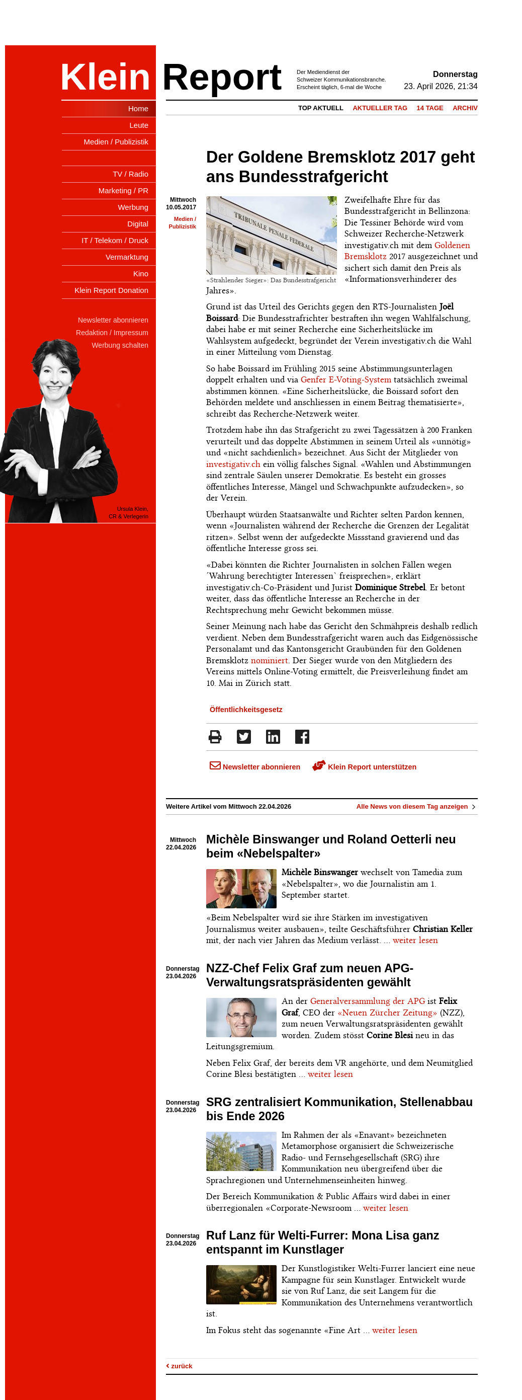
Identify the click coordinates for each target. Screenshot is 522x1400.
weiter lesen (415, 940)
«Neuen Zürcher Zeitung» (387, 1012)
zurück (179, 1366)
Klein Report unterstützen (364, 767)
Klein (105, 77)
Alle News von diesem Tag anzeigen (417, 806)
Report (222, 77)
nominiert (269, 660)
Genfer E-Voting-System (346, 379)
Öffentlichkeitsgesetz (246, 710)
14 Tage (430, 108)
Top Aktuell (320, 108)
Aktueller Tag (380, 108)
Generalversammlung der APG (367, 1001)
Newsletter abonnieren (255, 767)
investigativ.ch (233, 464)
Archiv (465, 108)
